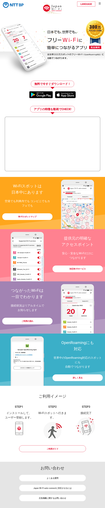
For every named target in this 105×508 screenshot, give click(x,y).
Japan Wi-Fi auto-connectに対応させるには (52, 488)
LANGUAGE (86, 4)
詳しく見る (78, 378)
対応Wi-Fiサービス (77, 269)
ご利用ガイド (52, 449)
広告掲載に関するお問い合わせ (52, 498)
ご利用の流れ (27, 321)
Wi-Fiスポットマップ (27, 217)
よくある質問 (52, 478)
